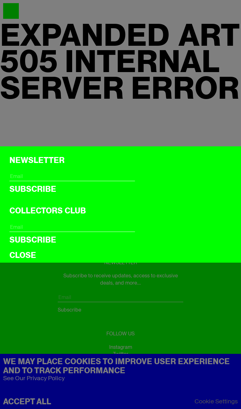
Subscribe (32, 189)
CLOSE (22, 255)
